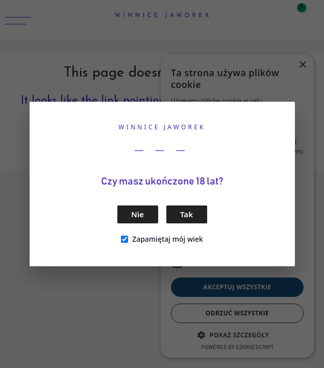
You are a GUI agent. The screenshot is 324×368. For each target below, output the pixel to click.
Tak (186, 214)
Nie (137, 214)
